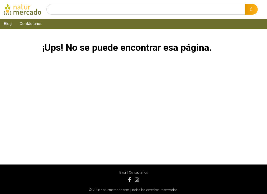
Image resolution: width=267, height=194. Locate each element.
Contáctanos (31, 23)
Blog (8, 23)
